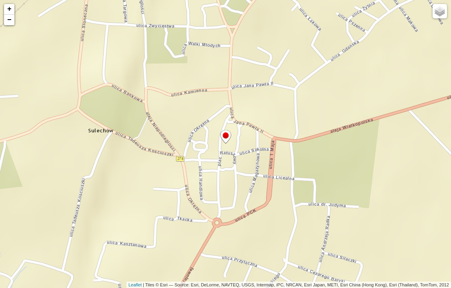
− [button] (9, 20)
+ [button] (9, 9)
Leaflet (135, 284)
